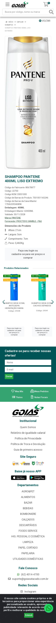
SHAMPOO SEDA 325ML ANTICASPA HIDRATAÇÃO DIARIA (14, 305)
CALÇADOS (28, 519)
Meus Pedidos (39, 391)
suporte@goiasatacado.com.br (28, 578)
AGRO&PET (28, 491)
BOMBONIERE (28, 513)
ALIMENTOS (28, 497)
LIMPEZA (28, 542)
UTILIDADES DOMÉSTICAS (28, 558)
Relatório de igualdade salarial (28, 432)
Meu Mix (17, 391)
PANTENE (16, 218)
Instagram (28, 591)
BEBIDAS (28, 508)
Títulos (17, 397)
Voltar (44, 20)
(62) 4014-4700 (28, 574)
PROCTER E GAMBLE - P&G (29, 221)
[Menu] (7, 4)
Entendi (28, 615)
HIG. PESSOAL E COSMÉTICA (28, 536)
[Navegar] (3, 302)
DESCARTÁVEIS (28, 525)
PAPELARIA (28, 553)
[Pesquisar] (51, 12)
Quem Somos (28, 427)
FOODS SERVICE (28, 530)
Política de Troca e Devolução (28, 444)
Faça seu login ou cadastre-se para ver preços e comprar (28, 254)
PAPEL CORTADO (28, 547)
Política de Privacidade (28, 438)
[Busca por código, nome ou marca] (26, 12)
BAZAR (28, 502)
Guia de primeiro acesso (28, 449)
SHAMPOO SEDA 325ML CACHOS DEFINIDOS (42, 304)
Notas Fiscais (39, 397)
